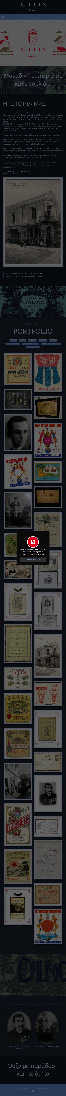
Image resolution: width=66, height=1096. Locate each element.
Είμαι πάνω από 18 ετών (33, 560)
